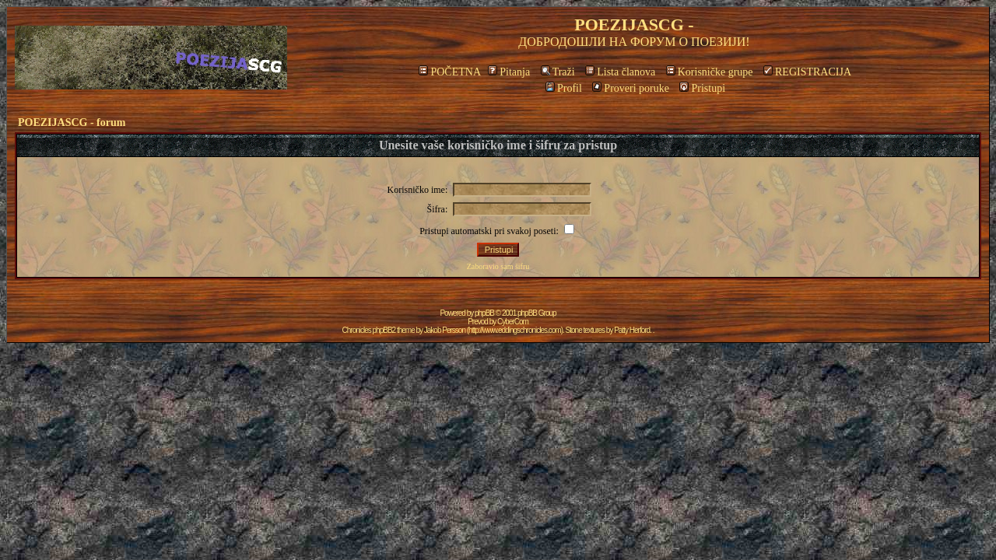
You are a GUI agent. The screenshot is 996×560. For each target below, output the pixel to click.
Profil (563, 88)
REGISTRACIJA (807, 72)
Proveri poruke (630, 88)
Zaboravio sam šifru (498, 266)
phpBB (484, 313)
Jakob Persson (444, 330)
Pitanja (509, 72)
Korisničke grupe (709, 72)
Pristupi (702, 88)
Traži (558, 72)
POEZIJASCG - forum (71, 122)
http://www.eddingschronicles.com (514, 330)
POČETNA (449, 72)
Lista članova (620, 72)
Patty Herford (632, 330)
